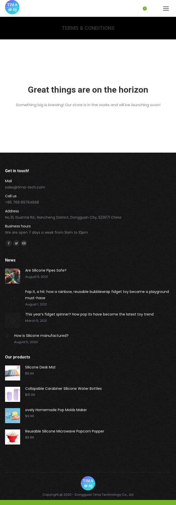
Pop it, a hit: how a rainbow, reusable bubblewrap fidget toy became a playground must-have (97, 294)
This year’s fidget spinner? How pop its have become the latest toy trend (89, 314)
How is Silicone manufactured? (41, 335)
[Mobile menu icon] (166, 9)
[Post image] (12, 276)
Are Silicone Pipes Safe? (45, 270)
